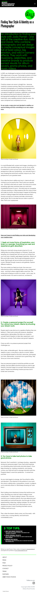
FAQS (4, 563)
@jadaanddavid (31, 549)
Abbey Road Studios (9, 577)
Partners (5, 574)
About (4, 557)
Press (4, 560)
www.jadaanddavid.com (21, 550)
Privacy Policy (7, 566)
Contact (5, 568)
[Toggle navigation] (34, 4)
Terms (4, 571)
